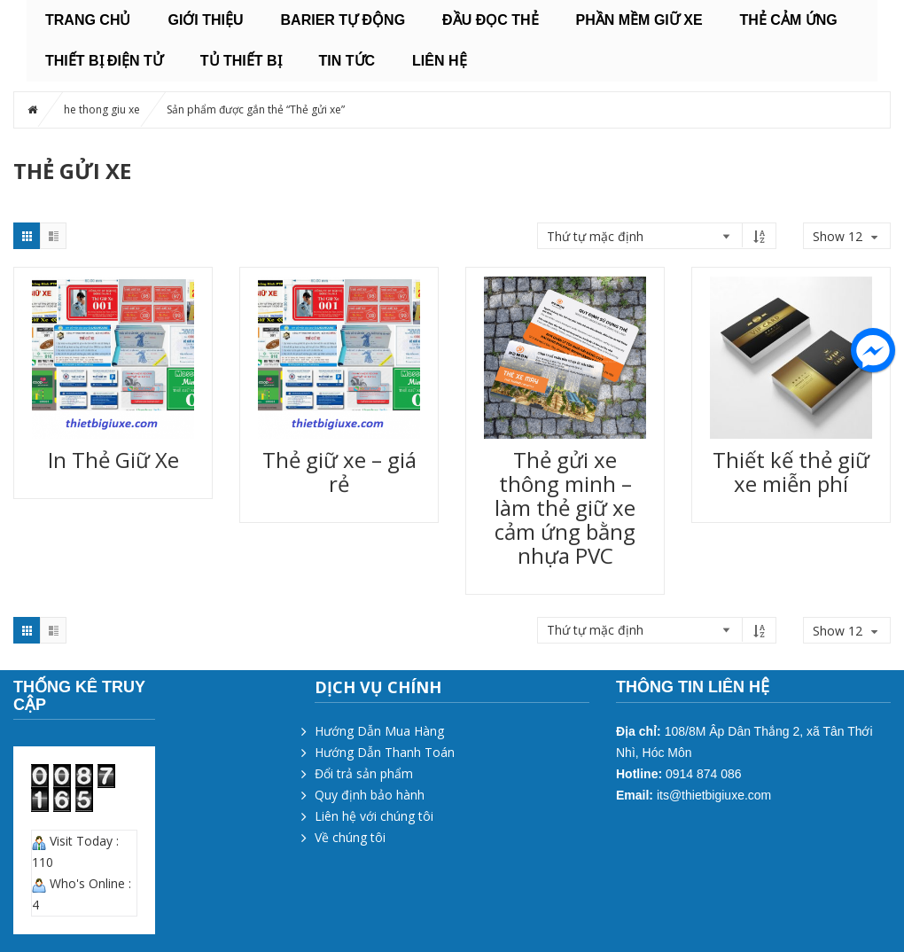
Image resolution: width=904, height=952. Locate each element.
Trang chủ (87, 19)
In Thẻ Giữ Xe (113, 459)
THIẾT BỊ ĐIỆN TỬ (104, 60)
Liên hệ (439, 60)
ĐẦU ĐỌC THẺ (490, 19)
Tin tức (347, 60)
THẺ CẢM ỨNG (789, 19)
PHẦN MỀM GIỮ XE (639, 19)
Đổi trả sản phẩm (364, 773)
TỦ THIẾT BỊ (241, 60)
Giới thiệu (205, 19)
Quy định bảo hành (370, 794)
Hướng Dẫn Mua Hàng (379, 730)
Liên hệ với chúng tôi (374, 816)
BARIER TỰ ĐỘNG (343, 19)
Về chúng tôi (350, 837)
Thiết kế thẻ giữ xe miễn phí (791, 471)
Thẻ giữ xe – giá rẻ (339, 471)
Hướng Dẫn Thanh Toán (385, 752)
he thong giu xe (102, 109)
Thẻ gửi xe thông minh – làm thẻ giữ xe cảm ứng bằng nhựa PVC (565, 507)
